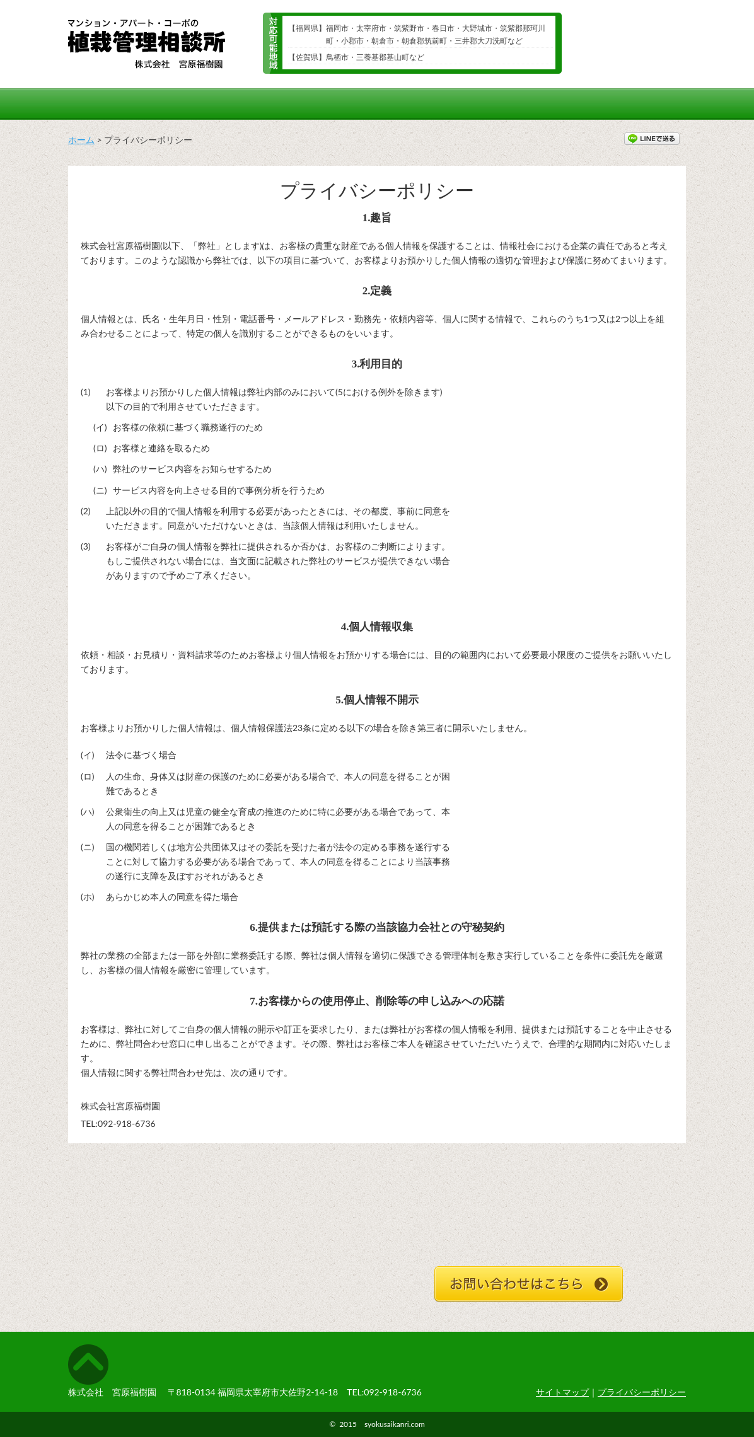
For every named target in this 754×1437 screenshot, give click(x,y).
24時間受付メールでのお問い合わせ (628, 47)
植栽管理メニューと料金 (426, 104)
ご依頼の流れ (551, 104)
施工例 (177, 104)
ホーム (103, 104)
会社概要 (644, 104)
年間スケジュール (284, 104)
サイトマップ (562, 1392)
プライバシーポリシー (642, 1392)
